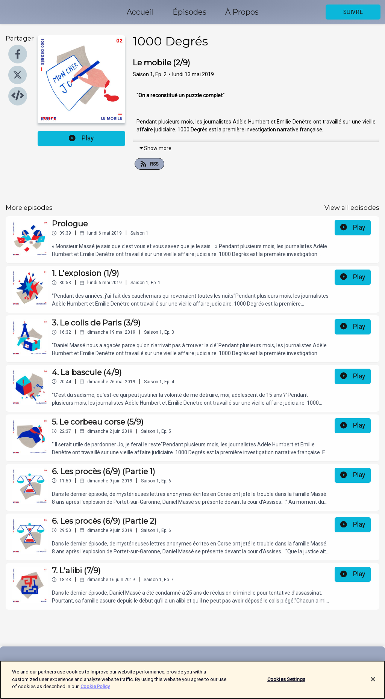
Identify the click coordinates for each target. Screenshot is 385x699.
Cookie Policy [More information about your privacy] (95, 692)
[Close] (373, 684)
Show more (155, 148)
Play (81, 138)
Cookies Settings (286, 684)
